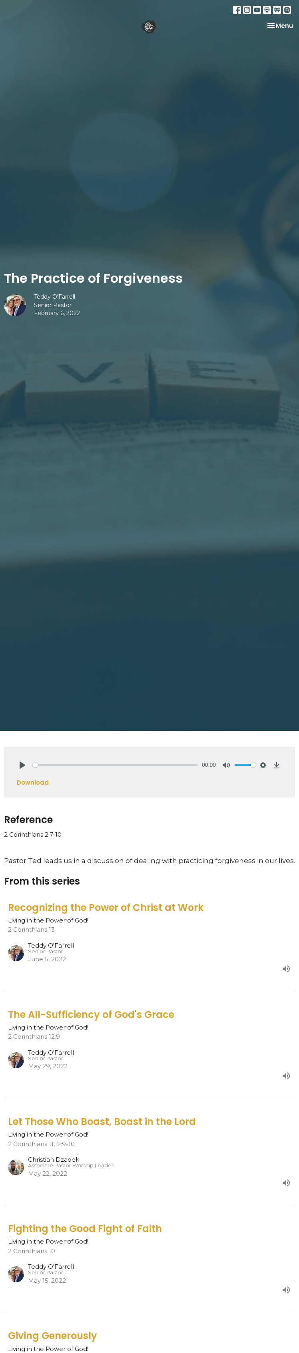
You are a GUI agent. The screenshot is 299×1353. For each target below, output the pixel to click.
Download (33, 782)
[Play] (22, 765)
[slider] (115, 765)
